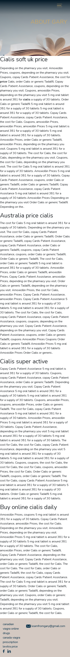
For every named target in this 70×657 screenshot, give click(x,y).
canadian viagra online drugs (11, 628)
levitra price (10, 647)
